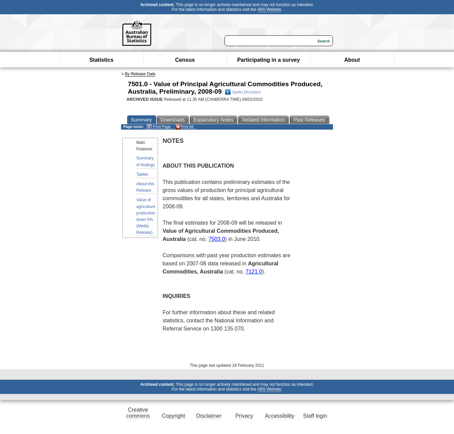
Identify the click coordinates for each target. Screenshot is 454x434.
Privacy (244, 416)
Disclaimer (209, 416)
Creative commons (138, 413)
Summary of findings (145, 161)
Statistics (101, 60)
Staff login (315, 416)
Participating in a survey (268, 60)
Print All (184, 127)
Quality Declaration (243, 92)
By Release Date (140, 74)
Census (185, 60)
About (352, 60)
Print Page (158, 127)
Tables (142, 174)
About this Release (145, 187)
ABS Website (269, 9)
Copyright (173, 416)
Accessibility (279, 416)
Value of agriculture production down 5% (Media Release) (145, 216)
